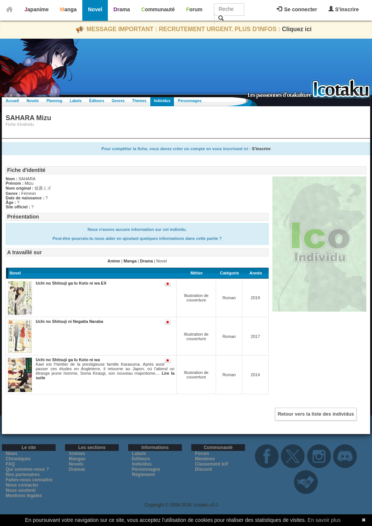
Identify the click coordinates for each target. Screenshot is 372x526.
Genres (118, 101)
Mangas (77, 458)
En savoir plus (324, 520)
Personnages (189, 101)
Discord (203, 469)
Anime (113, 261)
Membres (205, 458)
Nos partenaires (23, 474)
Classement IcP (211, 464)
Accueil (12, 101)
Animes (77, 453)
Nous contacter (22, 485)
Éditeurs (96, 101)
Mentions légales (24, 495)
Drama (121, 9)
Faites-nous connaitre (29, 479)
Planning (54, 101)
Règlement (143, 474)
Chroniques (18, 458)
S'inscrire (343, 9)
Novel (95, 9)
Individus (162, 101)
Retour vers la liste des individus (316, 414)
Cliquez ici (297, 29)
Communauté (158, 9)
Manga (68, 9)
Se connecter (297, 9)
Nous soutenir (21, 490)
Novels (33, 101)
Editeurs (141, 458)
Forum (194, 9)
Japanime (36, 9)
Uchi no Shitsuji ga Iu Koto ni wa (68, 359)
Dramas (77, 469)
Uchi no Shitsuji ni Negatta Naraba (69, 321)
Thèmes (139, 101)
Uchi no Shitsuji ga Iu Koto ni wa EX (71, 283)
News (11, 453)
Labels (76, 101)
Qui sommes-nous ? (27, 469)
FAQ (10, 464)
